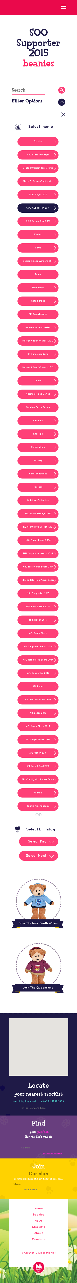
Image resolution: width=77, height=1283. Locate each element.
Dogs (38, 274)
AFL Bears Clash (38, 633)
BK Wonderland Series (38, 328)
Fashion (38, 141)
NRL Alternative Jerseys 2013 (38, 527)
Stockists (38, 1227)
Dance (38, 381)
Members (38, 1239)
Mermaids (38, 421)
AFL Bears (38, 686)
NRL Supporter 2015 (38, 593)
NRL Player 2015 (38, 620)
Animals (38, 793)
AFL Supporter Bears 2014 (38, 647)
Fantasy (38, 487)
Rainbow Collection (38, 500)
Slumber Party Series (38, 407)
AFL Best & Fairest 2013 (38, 700)
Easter (38, 235)
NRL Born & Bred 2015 (38, 607)
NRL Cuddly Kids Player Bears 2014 (38, 582)
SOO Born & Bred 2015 (38, 221)
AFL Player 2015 (38, 753)
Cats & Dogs (38, 301)
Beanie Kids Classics (38, 806)
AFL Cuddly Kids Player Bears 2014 (38, 781)
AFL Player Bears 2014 (38, 740)
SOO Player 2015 (38, 195)
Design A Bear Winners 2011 (38, 261)
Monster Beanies (38, 474)
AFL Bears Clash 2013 (38, 726)
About (38, 1233)
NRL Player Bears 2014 (38, 540)
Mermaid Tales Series (38, 394)
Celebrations (38, 447)
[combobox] (38, 845)
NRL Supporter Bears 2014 (38, 554)
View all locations (52, 1101)
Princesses (38, 288)
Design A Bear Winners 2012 (38, 341)
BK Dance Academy (38, 354)
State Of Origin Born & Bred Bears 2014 (38, 170)
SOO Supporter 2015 (38, 208)
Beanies (38, 1214)
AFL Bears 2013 (38, 713)
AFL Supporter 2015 (38, 673)
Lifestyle (38, 434)
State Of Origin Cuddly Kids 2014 (38, 183)
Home (38, 1208)
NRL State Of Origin (38, 155)
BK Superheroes (38, 314)
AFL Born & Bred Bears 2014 (38, 660)
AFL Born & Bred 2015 (37, 766)
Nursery (38, 460)
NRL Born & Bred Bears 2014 (38, 567)
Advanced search (52, 1154)
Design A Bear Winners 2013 (38, 367)
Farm (38, 248)
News (39, 1220)
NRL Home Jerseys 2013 (38, 514)
